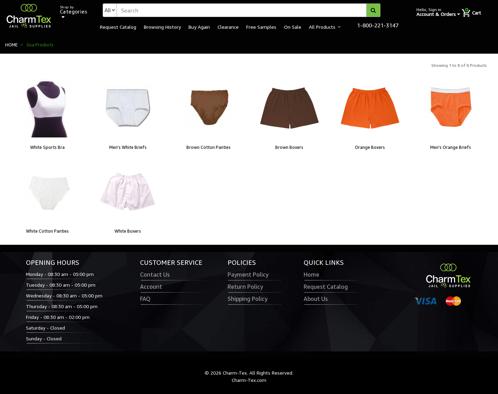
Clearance (228, 26)
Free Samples (261, 26)
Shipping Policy (247, 298)
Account (151, 286)
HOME (11, 44)
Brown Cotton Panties (208, 147)
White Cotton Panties (47, 231)
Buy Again (199, 26)
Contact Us (155, 274)
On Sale (292, 26)
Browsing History (162, 26)
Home (311, 274)
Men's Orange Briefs (450, 147)
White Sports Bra (47, 147)
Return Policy (245, 286)
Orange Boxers (370, 147)
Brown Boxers (289, 147)
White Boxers (127, 231)
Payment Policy (248, 274)
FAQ (145, 298)
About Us (316, 298)
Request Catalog (118, 26)
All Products (322, 26)
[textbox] (248, 10)
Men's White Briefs (128, 147)
